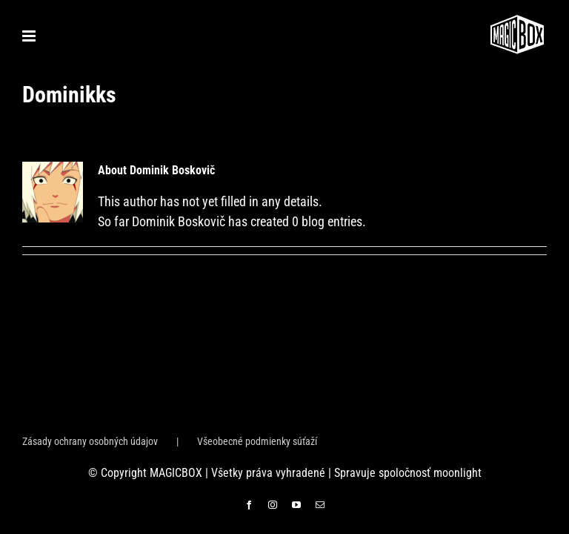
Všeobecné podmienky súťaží (257, 441)
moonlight (457, 473)
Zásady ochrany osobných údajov (90, 441)
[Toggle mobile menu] (30, 36)
